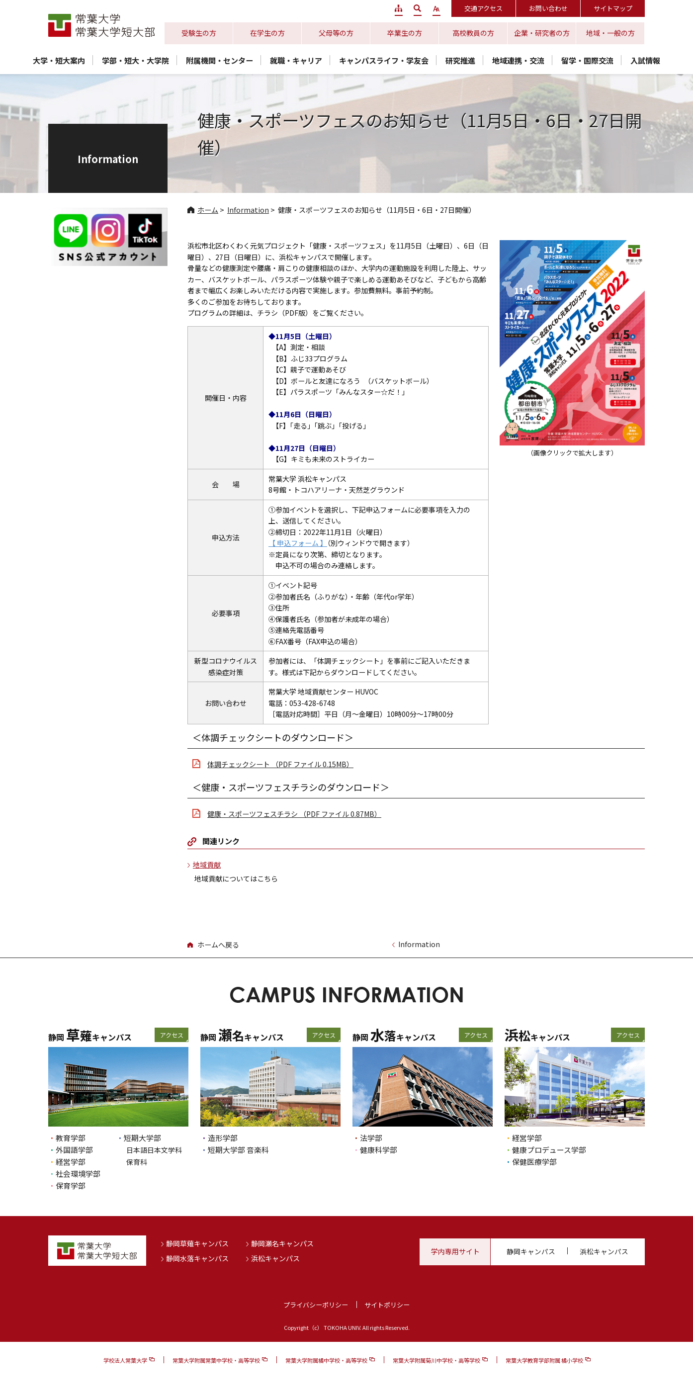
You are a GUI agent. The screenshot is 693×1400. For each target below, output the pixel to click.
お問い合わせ (548, 8)
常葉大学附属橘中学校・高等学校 (326, 1360)
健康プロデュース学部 (549, 1149)
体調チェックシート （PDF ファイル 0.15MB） (280, 764)
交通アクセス (483, 8)
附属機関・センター (219, 60)
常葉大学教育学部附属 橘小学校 (544, 1360)
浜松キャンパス (275, 1258)
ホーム (207, 210)
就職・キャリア (296, 60)
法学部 (371, 1138)
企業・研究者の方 (542, 33)
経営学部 (71, 1161)
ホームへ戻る (218, 945)
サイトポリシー (387, 1305)
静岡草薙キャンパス (197, 1243)
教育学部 (71, 1138)
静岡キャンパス (531, 1251)
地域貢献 (207, 865)
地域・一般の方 (610, 33)
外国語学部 (74, 1149)
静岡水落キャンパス (197, 1258)
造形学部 (223, 1138)
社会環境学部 (78, 1173)
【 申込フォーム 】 (297, 543)
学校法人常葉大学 (125, 1360)
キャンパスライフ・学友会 (384, 60)
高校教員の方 (473, 33)
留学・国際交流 (587, 60)
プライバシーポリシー (315, 1305)
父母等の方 (336, 33)
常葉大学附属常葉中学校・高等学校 (216, 1360)
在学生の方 (267, 33)
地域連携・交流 (518, 60)
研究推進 (460, 60)
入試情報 (645, 60)
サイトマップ (613, 8)
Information (248, 210)
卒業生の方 (404, 33)
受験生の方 (198, 33)
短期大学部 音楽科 (238, 1149)
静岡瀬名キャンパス (282, 1243)
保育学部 (71, 1185)
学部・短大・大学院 (135, 60)
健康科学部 (378, 1149)
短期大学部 (142, 1138)
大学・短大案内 (59, 60)
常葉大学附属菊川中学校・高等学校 (436, 1360)
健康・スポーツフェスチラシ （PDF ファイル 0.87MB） (294, 814)
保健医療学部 (534, 1161)
